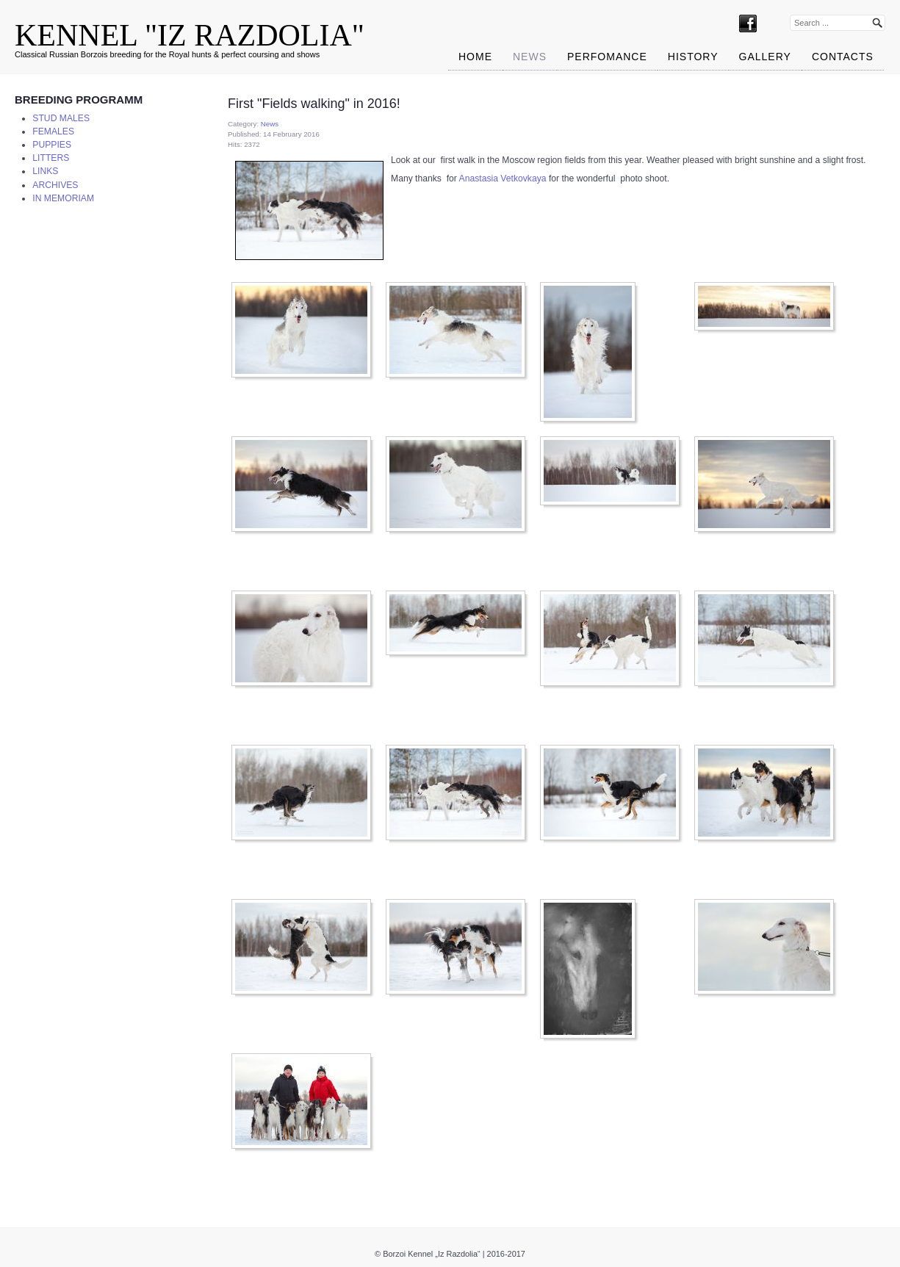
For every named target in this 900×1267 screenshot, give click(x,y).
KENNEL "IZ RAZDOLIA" (189, 35)
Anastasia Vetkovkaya (503, 178)
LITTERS (50, 158)
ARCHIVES (55, 185)
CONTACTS (843, 56)
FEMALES (53, 131)
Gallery (765, 56)
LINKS (45, 171)
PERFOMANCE (607, 56)
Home (475, 56)
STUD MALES (61, 118)
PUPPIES (51, 145)
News (530, 56)
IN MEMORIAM (63, 198)
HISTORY (693, 56)
